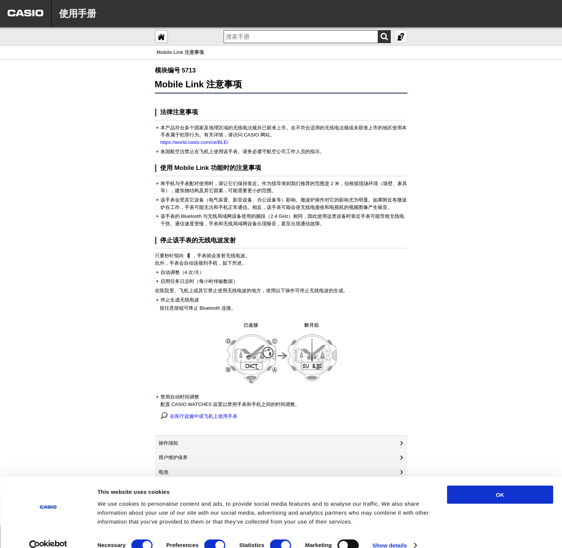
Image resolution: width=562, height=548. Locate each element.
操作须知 (168, 443)
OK (500, 482)
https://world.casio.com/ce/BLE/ (194, 142)
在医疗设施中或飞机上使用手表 (203, 416)
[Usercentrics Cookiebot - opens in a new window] (48, 533)
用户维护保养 (173, 457)
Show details (390, 533)
